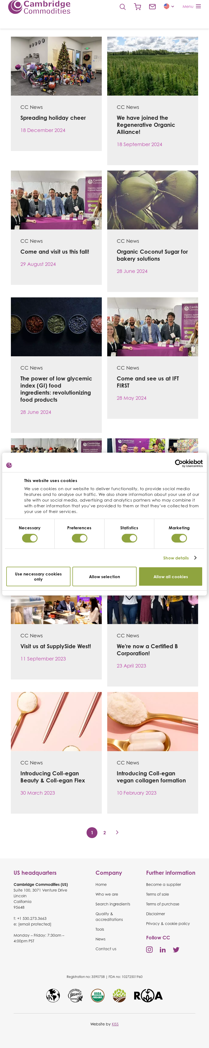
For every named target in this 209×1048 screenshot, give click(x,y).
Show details (176, 557)
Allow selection (104, 576)
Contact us (152, 6)
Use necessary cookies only (38, 576)
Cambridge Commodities (39, 7)
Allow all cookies (170, 576)
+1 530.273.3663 (32, 918)
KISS (115, 1024)
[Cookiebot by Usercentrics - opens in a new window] (179, 464)
